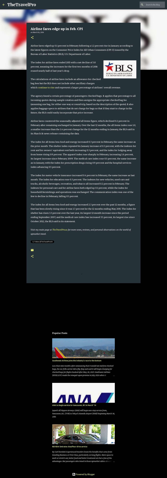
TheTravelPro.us (59, 229)
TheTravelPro (21, 4)
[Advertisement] (83, 305)
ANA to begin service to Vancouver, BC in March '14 (74, 405)
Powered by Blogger (83, 474)
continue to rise (46, 87)
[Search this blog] (151, 5)
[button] (32, 37)
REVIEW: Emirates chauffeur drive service (69, 447)
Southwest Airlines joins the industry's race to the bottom (76, 361)
